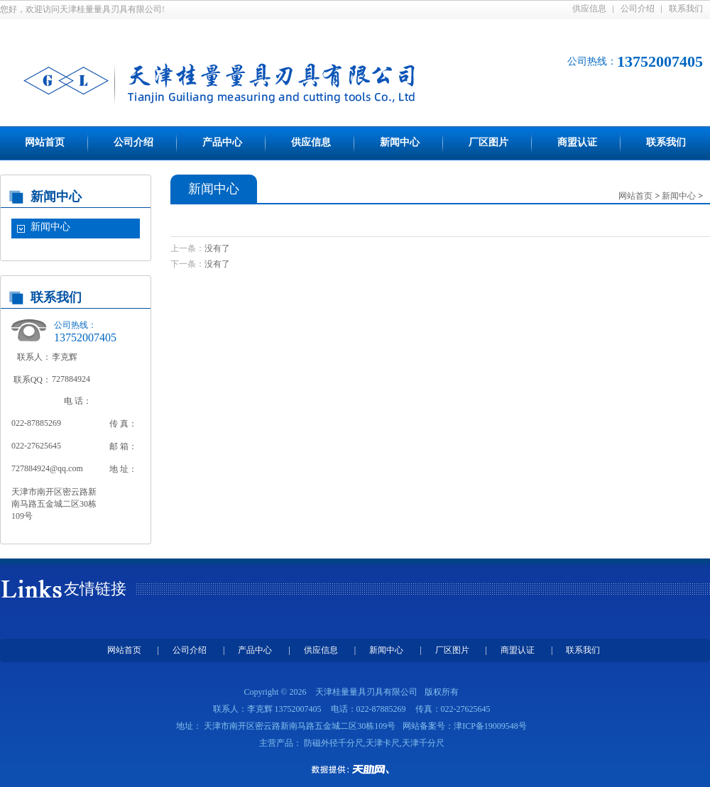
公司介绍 (638, 8)
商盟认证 (577, 142)
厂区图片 (488, 142)
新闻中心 (400, 142)
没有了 (217, 248)
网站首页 (45, 142)
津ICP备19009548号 (490, 726)
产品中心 (222, 142)
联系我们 (686, 8)
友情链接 (95, 589)
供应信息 (589, 8)
